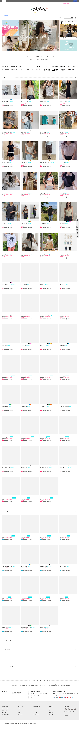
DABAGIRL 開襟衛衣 (46, 467)
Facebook (72, 709)
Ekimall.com (51, 708)
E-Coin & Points (36, 712)
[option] (10, 28)
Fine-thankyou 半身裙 (8, 467)
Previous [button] (20, 35)
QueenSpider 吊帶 (26, 101)
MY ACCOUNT (20, 706)
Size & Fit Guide (36, 714)
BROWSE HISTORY (77, 233)
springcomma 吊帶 (26, 193)
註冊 (65, 1)
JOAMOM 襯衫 (45, 223)
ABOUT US (51, 706)
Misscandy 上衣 (26, 467)
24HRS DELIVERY (5, 714)
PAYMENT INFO (77, 230)
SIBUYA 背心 (64, 132)
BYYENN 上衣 (25, 536)
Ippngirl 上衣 (6, 254)
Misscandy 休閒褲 (65, 536)
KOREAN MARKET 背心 (27, 254)
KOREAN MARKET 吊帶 (66, 254)
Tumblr (75, 709)
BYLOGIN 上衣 (45, 132)
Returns (34, 708)
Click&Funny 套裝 (7, 162)
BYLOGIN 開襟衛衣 (7, 101)
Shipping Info (35, 710)
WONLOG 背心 (45, 101)
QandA (77, 236)
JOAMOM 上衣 (64, 284)
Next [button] (58, 35)
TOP (77, 243)
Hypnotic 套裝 (64, 597)
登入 (75, 1)
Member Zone (77, 223)
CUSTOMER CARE (36, 706)
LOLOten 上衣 (6, 223)
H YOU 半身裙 (64, 345)
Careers (50, 710)
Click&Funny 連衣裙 (65, 101)
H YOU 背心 (6, 345)
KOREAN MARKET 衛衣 (8, 536)
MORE (75, 77)
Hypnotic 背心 (44, 193)
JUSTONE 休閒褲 (26, 597)
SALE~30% (4, 712)
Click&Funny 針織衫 (7, 437)
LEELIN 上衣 (44, 284)
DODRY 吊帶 (25, 345)
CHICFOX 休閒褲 (65, 566)
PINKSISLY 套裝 (26, 315)
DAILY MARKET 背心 (65, 467)
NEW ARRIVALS (5, 706)
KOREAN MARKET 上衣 (8, 284)
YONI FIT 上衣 (25, 498)
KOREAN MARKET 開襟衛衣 (47, 315)
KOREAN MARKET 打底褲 (9, 498)
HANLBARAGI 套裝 (7, 193)
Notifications (20, 714)
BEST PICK (4, 710)
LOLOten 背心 (64, 437)
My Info (19, 708)
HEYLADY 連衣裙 (7, 627)
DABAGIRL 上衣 (26, 162)
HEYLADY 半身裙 (45, 536)
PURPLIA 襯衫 (25, 406)
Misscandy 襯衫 (7, 406)
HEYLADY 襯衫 (45, 437)
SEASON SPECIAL (6, 708)
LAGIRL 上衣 (25, 132)
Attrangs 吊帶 (64, 315)
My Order (20, 710)
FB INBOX (77, 226)
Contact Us (51, 714)
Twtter (69, 709)
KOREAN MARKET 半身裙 (47, 162)
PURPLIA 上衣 (45, 254)
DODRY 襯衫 (44, 345)
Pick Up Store (51, 712)
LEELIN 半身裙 (26, 284)
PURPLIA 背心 (64, 376)
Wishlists (19, 712)
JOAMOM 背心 (45, 406)
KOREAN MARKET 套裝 (8, 132)
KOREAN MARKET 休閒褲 (9, 315)
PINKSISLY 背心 (26, 223)
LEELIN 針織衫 (64, 162)
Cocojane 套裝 (6, 597)
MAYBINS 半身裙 (45, 566)
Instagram (66, 709)
